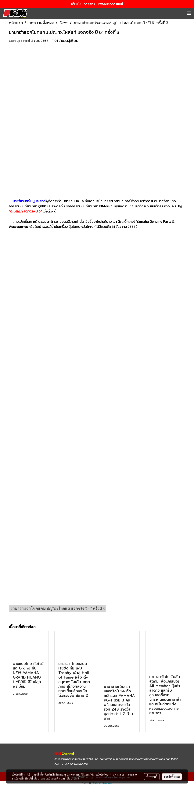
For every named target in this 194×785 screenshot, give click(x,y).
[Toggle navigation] (189, 13)
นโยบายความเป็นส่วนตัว (46, 778)
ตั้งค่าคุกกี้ (151, 776)
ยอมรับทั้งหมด (172, 776)
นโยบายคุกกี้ (73, 778)
